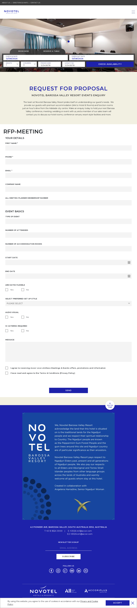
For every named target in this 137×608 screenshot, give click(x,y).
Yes (11, 290)
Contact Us (35, 3)
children (27, 63)
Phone (9, 157)
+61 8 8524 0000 (54, 530)
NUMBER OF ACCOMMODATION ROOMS (23, 244)
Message (9, 340)
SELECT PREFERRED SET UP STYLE (21, 299)
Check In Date (11, 56)
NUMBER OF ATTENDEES (16, 230)
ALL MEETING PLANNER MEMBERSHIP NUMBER (26, 198)
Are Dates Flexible (15, 285)
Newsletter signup (68, 542)
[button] (65, 41)
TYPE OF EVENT (12, 216)
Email (8, 170)
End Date (10, 271)
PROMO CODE (46, 63)
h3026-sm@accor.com (82, 533)
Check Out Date (78, 56)
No (27, 290)
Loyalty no (69, 63)
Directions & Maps (20, 3)
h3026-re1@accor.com (81, 530)
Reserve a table (51, 51)
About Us (6, 3)
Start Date (11, 257)
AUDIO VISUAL (12, 312)
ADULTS (9, 63)
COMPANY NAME (12, 184)
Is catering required (16, 326)
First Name (11, 143)
